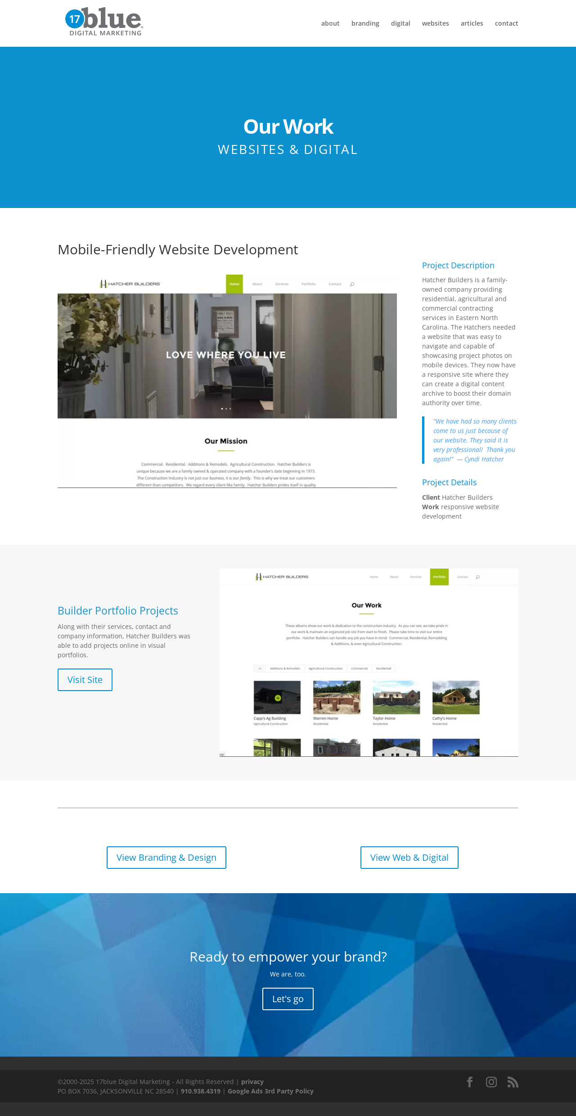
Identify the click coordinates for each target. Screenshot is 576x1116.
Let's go (288, 999)
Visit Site (85, 679)
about (330, 23)
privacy (252, 1081)
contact (506, 23)
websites (435, 23)
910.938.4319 (200, 1091)
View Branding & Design (166, 857)
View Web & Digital (409, 857)
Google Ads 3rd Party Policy (271, 1091)
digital (400, 23)
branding (365, 23)
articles (472, 23)
